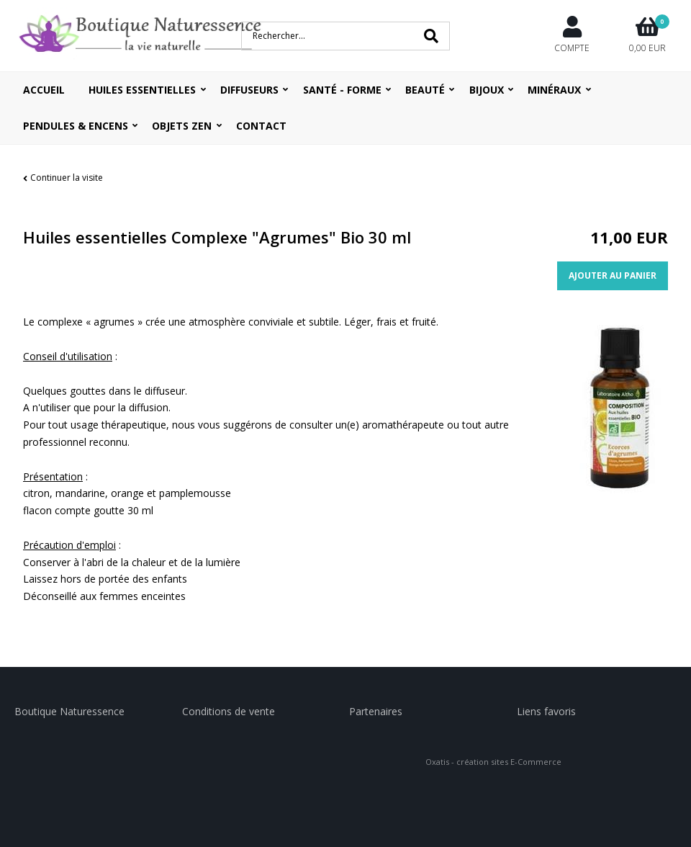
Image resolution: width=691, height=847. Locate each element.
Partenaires (375, 711)
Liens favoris (546, 711)
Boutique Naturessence (69, 711)
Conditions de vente (228, 711)
